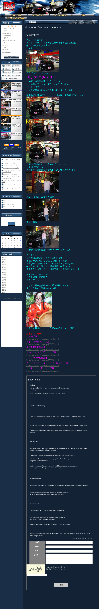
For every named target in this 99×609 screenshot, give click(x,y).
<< (2, 236)
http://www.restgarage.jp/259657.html (42, 355)
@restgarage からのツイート (11, 298)
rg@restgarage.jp (6, 52)
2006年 (3, 291)
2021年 (3, 266)
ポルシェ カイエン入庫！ (10, 163)
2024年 (3, 261)
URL (91, 539)
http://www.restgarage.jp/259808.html (42, 360)
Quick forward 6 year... (8, 204)
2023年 (3, 262)
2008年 (3, 287)
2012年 (3, 281)
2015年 (3, 276)
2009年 (3, 286)
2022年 (3, 264)
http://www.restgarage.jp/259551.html (42, 349)
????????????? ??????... (8, 202)
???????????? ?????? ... (8, 206)
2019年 (3, 269)
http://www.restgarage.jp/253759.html (42, 339)
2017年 (3, 272)
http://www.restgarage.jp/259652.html (42, 344)
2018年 (3, 271)
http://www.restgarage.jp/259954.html (42, 365)
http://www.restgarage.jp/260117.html (42, 371)
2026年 (3, 257)
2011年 (3, 282)
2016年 (3, 274)
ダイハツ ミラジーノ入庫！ (10, 165)
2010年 (3, 284)
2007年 (3, 289)
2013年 (3, 279)
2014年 (3, 277)
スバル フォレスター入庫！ (10, 174)
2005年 (3, 292)
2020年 (3, 267)
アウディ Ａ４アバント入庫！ (11, 168)
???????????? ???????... (8, 200)
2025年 (3, 259)
